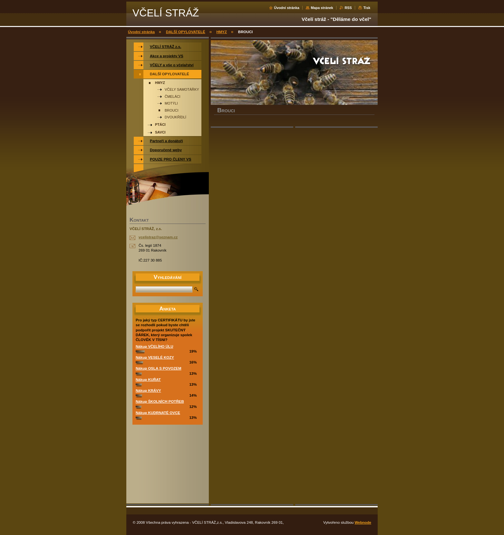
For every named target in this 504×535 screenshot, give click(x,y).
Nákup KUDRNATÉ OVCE (158, 413)
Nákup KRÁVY (148, 390)
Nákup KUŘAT (148, 380)
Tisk (366, 8)
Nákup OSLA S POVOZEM (158, 368)
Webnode (362, 522)
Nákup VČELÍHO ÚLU (154, 346)
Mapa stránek (322, 8)
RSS (348, 8)
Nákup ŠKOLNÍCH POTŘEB (160, 401)
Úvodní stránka (286, 8)
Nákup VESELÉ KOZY (155, 357)
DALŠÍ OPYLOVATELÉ (185, 32)
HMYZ (221, 32)
